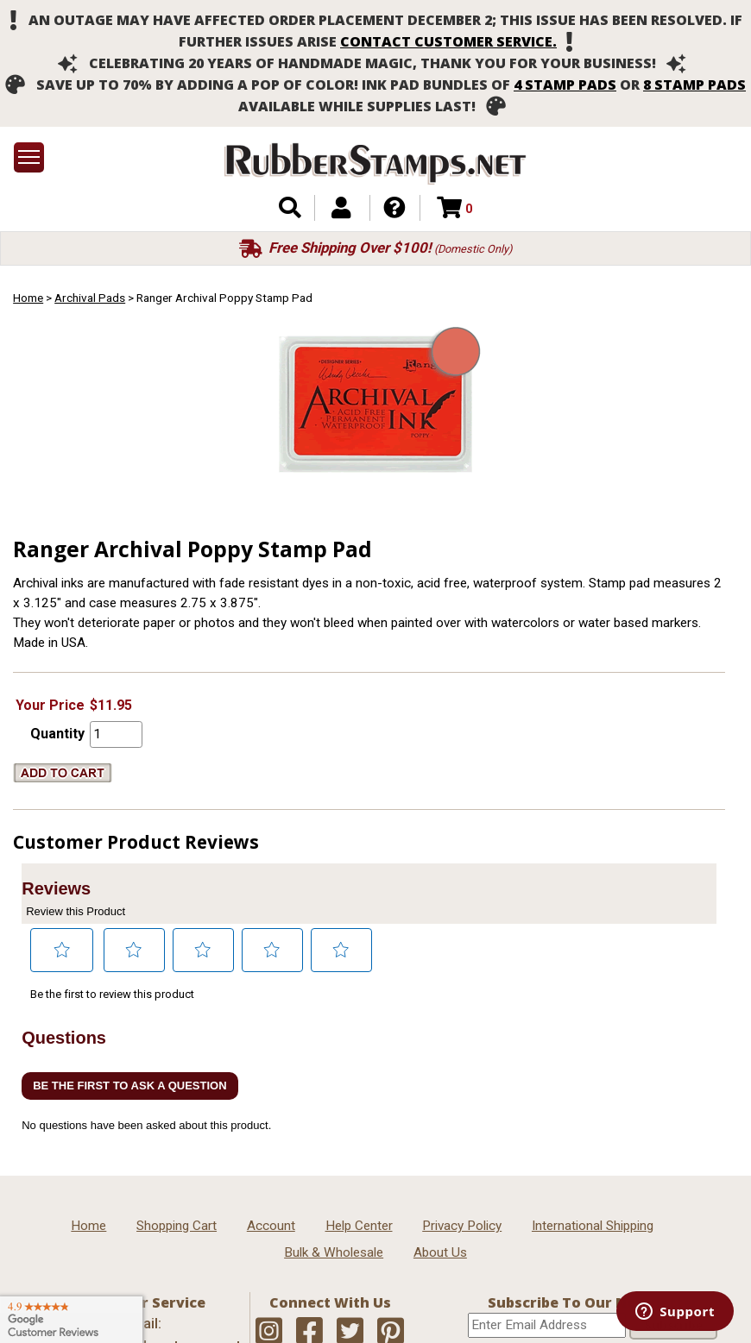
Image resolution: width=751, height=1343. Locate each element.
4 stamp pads (565, 84)
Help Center (359, 1225)
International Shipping (592, 1225)
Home (28, 297)
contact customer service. (448, 41)
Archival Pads (89, 297)
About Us (440, 1252)
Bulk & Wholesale (333, 1252)
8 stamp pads (694, 84)
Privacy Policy (462, 1225)
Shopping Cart (176, 1225)
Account (271, 1225)
